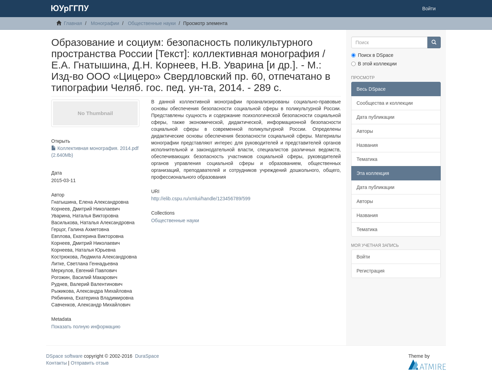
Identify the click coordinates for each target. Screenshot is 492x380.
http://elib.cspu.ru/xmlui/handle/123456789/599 (200, 198)
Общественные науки (152, 23)
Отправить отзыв (90, 363)
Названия (367, 145)
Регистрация (371, 271)
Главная (73, 23)
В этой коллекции (374, 63)
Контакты (56, 363)
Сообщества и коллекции (385, 103)
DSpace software (64, 356)
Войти (363, 256)
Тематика (367, 159)
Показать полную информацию (85, 326)
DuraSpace (147, 356)
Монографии (105, 23)
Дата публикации (376, 117)
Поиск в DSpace (372, 55)
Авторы (365, 131)
